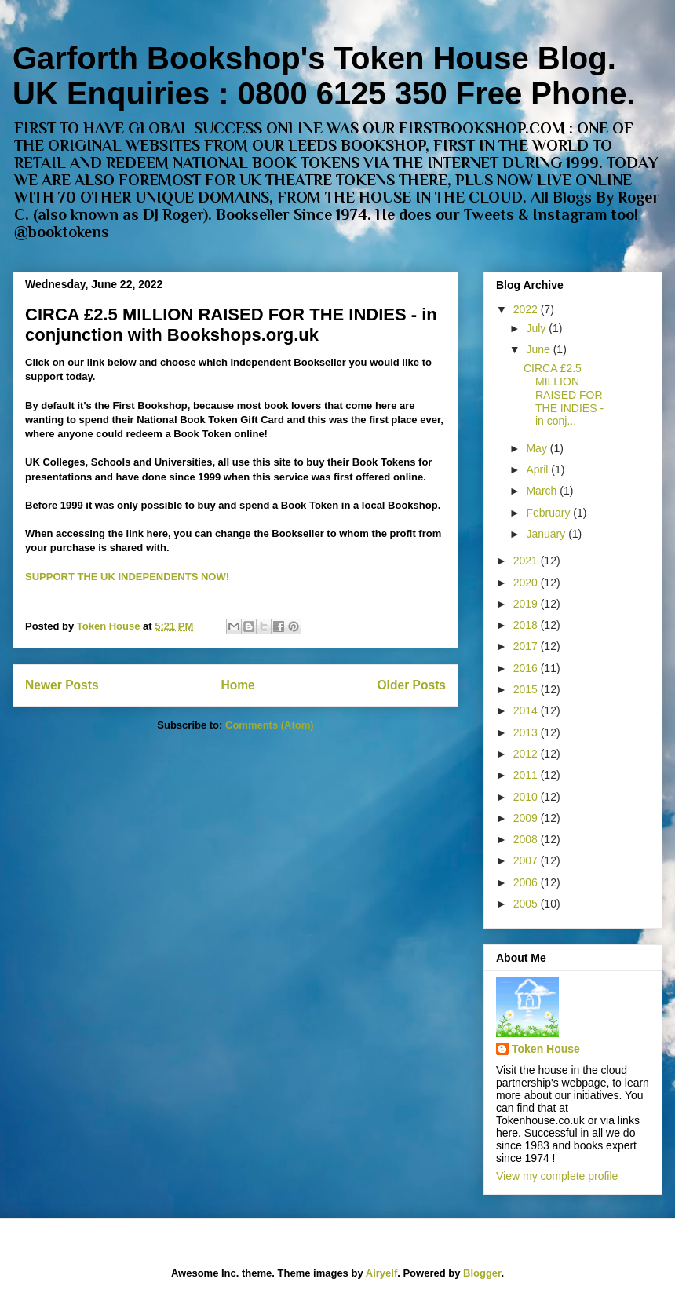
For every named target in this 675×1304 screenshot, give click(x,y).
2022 (527, 309)
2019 (527, 603)
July (537, 328)
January (547, 534)
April (538, 469)
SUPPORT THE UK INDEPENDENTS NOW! (127, 577)
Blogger (482, 1273)
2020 (527, 582)
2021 (527, 560)
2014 (527, 710)
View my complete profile (557, 1176)
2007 (527, 860)
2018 (527, 625)
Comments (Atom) (269, 725)
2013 (527, 732)
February (549, 512)
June (539, 349)
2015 (527, 689)
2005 (527, 903)
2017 (527, 646)
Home (237, 685)
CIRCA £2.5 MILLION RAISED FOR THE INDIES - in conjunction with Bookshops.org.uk (231, 325)
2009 (527, 818)
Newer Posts (62, 685)
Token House (546, 1049)
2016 (527, 668)
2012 (527, 753)
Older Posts (411, 685)
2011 (527, 775)
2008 (527, 839)
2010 (527, 797)
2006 (527, 882)
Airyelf (381, 1273)
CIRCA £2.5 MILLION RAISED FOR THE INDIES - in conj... (564, 394)
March (543, 490)
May (537, 448)
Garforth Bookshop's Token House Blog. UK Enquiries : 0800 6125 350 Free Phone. (324, 76)
